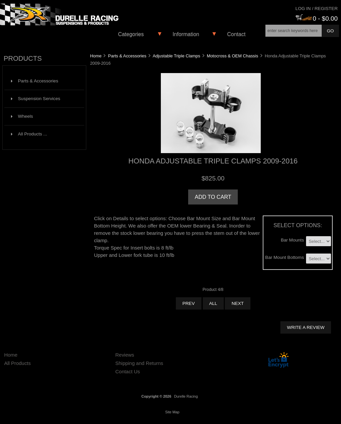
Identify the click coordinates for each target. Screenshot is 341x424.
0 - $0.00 (317, 18)
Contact (236, 34)
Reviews (124, 355)
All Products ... (29, 133)
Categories (131, 34)
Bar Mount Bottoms (284, 257)
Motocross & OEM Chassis (232, 55)
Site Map (172, 412)
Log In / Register (316, 8)
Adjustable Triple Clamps (176, 55)
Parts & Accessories (127, 55)
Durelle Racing (186, 396)
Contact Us (127, 371)
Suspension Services (35, 98)
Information (185, 34)
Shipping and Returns (139, 363)
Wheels (22, 116)
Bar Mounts (292, 239)
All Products (17, 363)
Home (95, 55)
